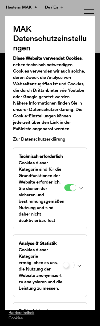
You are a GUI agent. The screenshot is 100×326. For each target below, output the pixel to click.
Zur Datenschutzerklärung (39, 139)
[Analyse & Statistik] (69, 265)
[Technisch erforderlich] (70, 187)
